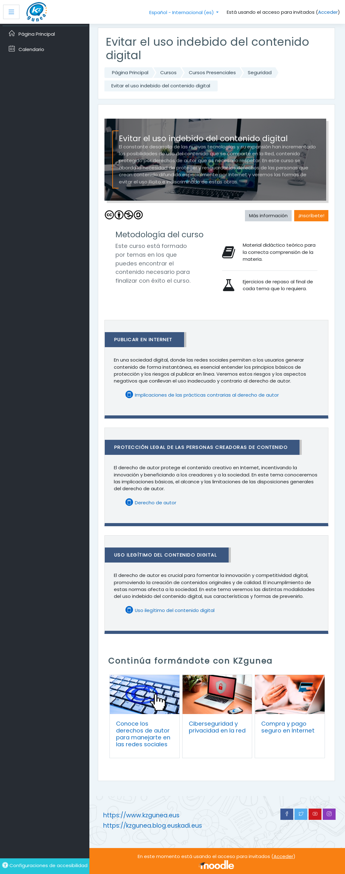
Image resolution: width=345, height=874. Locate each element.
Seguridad (260, 72)
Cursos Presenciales (212, 72)
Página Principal (130, 72)
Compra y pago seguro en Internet (288, 727)
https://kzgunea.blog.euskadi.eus (152, 825)
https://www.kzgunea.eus (141, 815)
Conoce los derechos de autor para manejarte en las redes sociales (143, 734)
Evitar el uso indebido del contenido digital (160, 85)
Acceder (328, 12)
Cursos (168, 72)
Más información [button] (268, 215)
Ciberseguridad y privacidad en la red (217, 727)
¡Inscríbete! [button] (311, 215)
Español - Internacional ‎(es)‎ (182, 12)
